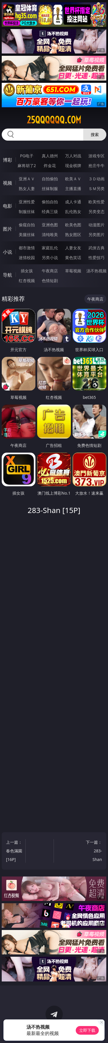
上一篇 (14, 851)
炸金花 (50, 165)
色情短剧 (50, 280)
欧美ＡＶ (73, 178)
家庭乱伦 (50, 247)
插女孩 (27, 270)
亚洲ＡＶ (27, 178)
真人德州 (50, 155)
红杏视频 (27, 280)
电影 (7, 206)
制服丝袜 (27, 211)
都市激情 (27, 247)
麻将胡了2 (27, 165)
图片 (7, 229)
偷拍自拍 (50, 201)
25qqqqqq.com (54, 120)
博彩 (7, 160)
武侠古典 (96, 247)
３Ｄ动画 (96, 178)
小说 (7, 252)
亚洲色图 (50, 224)
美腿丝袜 (27, 234)
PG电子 (26, 155)
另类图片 (96, 234)
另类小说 (50, 257)
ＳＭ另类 (96, 188)
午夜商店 (50, 270)
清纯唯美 (50, 234)
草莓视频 (73, 270)
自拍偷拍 (50, 178)
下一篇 (93, 851)
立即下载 (87, 1030)
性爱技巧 (96, 257)
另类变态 (96, 211)
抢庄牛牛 (96, 165)
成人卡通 (73, 201)
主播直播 (73, 188)
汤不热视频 (96, 270)
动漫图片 (96, 224)
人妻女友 (73, 247)
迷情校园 (27, 257)
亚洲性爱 (27, 201)
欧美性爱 (96, 201)
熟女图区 (73, 234)
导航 (7, 275)
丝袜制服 (50, 188)
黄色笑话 (73, 257)
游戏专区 (96, 155)
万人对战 (73, 155)
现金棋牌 (73, 165)
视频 (7, 183)
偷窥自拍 (27, 224)
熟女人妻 (27, 188)
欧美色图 (73, 224)
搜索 (95, 134)
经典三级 (50, 211)
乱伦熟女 (73, 211)
